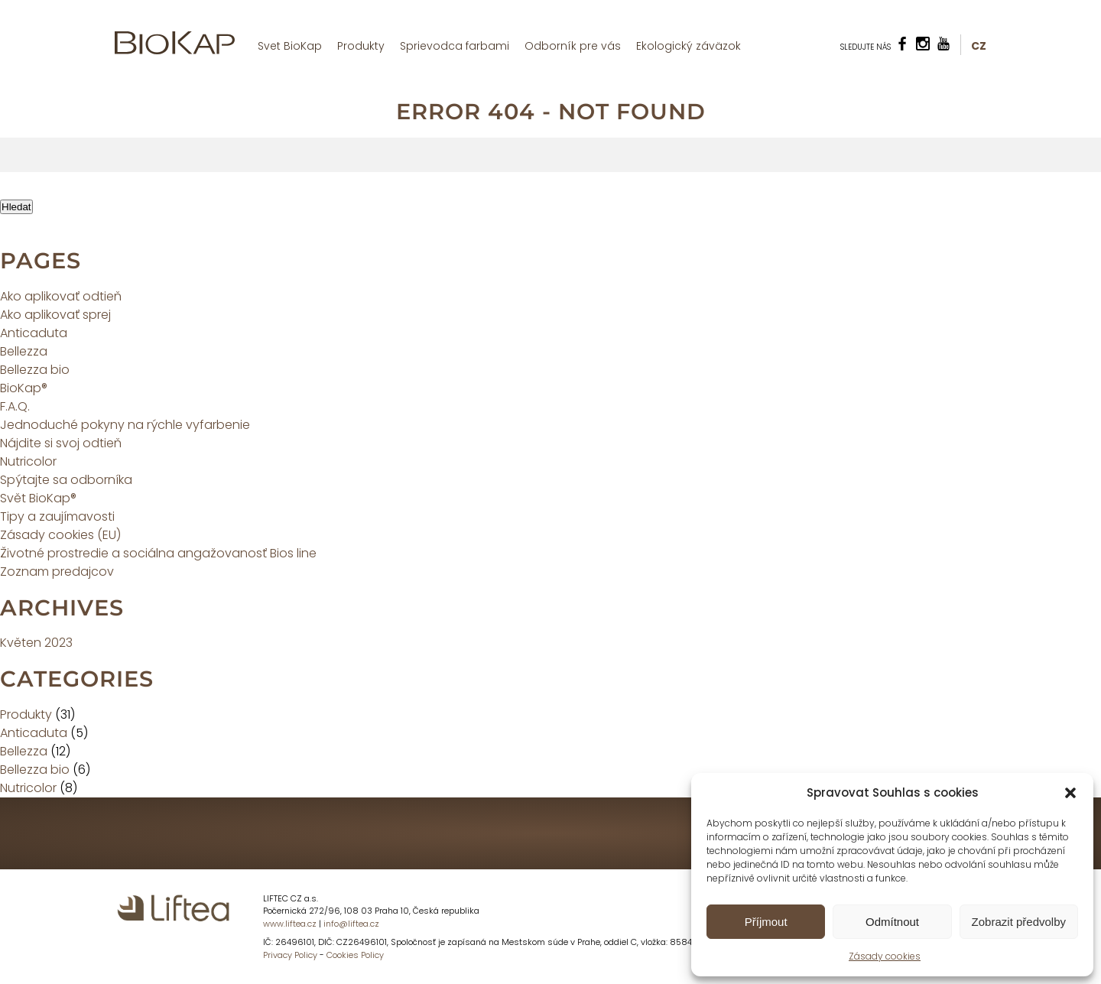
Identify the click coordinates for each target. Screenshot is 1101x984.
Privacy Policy (290, 955)
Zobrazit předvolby (1019, 921)
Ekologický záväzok (688, 46)
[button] (1070, 793)
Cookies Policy (355, 955)
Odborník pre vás (573, 46)
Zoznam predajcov (57, 571)
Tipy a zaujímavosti (57, 516)
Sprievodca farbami (454, 46)
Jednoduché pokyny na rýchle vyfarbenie (125, 425)
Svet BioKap (290, 46)
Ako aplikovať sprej (55, 314)
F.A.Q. (15, 406)
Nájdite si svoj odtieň (61, 443)
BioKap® (23, 388)
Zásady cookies (885, 956)
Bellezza (23, 351)
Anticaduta (33, 333)
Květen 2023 (36, 642)
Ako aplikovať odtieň (61, 296)
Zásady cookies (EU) (60, 535)
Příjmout (766, 921)
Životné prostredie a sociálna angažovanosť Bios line (158, 553)
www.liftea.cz (290, 923)
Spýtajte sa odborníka (66, 480)
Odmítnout (892, 921)
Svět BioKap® (38, 498)
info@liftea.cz (351, 923)
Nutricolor (28, 461)
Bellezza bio (35, 369)
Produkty (361, 46)
